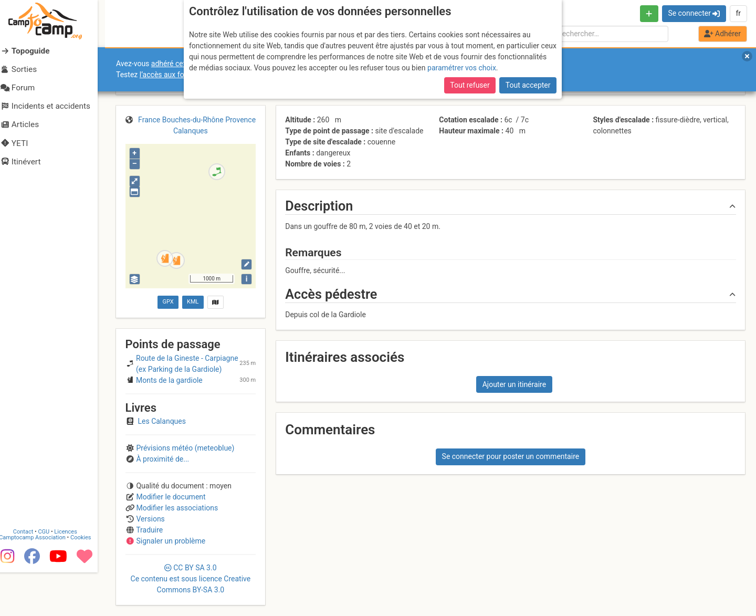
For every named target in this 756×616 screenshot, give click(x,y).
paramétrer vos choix (461, 68)
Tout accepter (528, 85)
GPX (167, 301)
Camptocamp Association (39, 579)
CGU (51, 573)
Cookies (88, 579)
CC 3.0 (191, 578)
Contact (30, 573)
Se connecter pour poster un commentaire (511, 456)
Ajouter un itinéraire (514, 384)
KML (192, 301)
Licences (73, 573)
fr (738, 13)
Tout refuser (469, 85)
